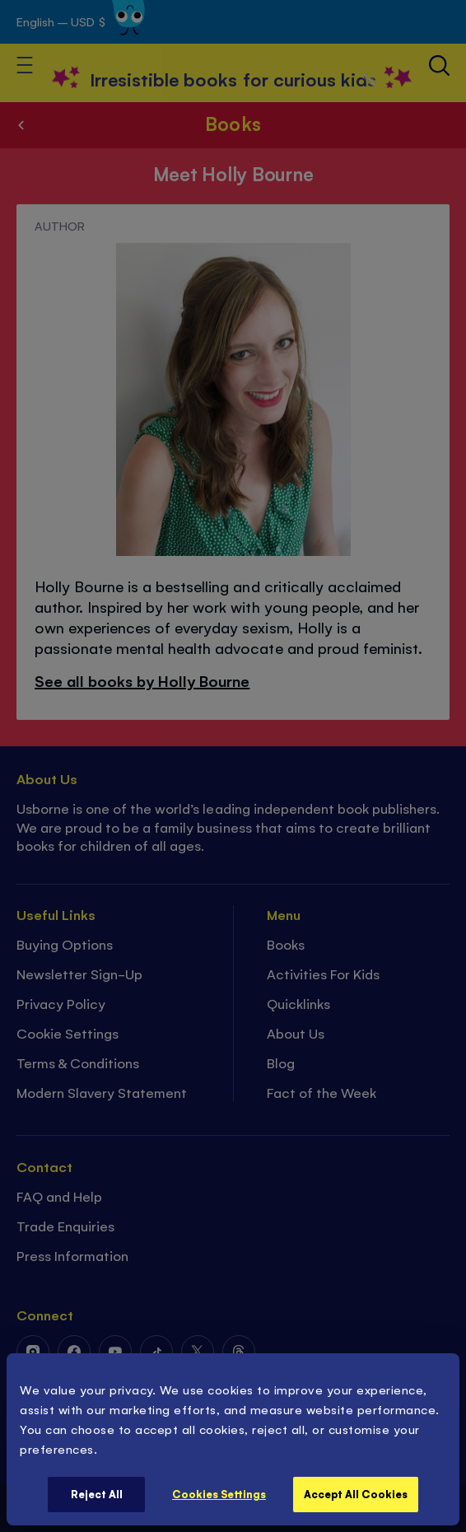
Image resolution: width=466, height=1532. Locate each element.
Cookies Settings (219, 1494)
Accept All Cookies (356, 1494)
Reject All (97, 1494)
